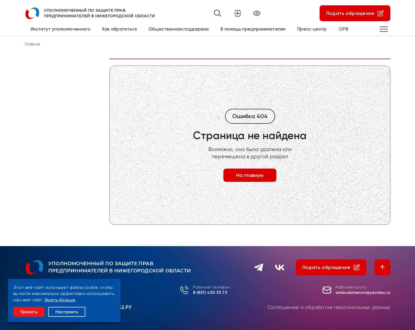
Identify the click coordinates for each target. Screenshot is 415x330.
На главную (250, 175)
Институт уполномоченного (60, 29)
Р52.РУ (123, 307)
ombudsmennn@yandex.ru (362, 292)
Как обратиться (119, 29)
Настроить (66, 311)
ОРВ (343, 29)
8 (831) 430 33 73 (210, 292)
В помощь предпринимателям (252, 29)
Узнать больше (60, 299)
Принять (28, 311)
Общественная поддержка (178, 29)
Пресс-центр (312, 29)
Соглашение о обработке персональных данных (328, 307)
